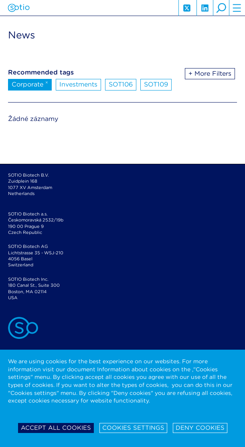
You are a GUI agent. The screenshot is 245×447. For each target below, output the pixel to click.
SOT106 (121, 84)
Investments (78, 84)
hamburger (237, 8)
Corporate (30, 83)
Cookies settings (133, 427)
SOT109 (156, 84)
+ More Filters (209, 73)
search (221, 8)
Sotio (18, 8)
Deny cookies (200, 427)
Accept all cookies (56, 427)
